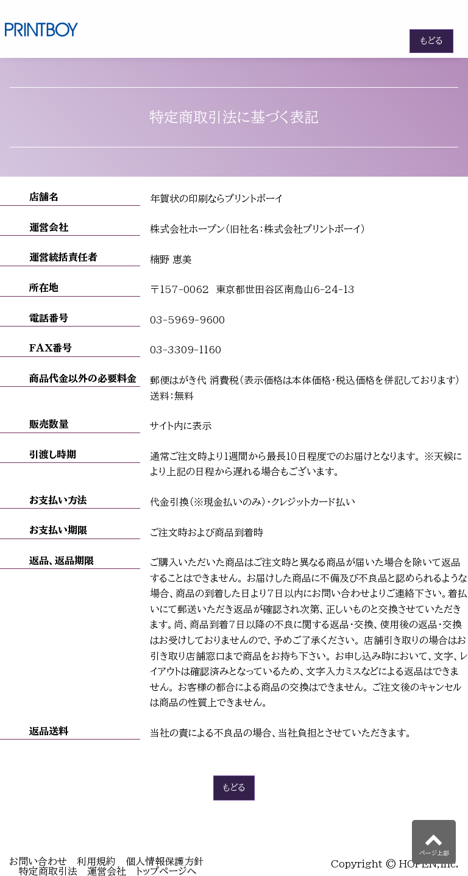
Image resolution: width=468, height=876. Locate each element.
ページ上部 (434, 843)
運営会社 (106, 871)
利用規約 (96, 861)
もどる (431, 40)
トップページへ (166, 871)
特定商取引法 (48, 871)
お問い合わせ (38, 861)
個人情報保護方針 (165, 861)
